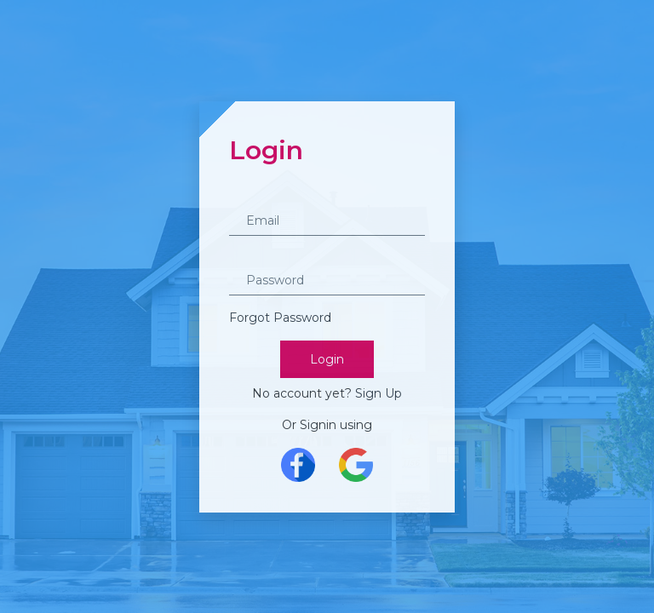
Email (245, 198)
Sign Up (378, 393)
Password (258, 258)
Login (327, 359)
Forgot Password (280, 317)
